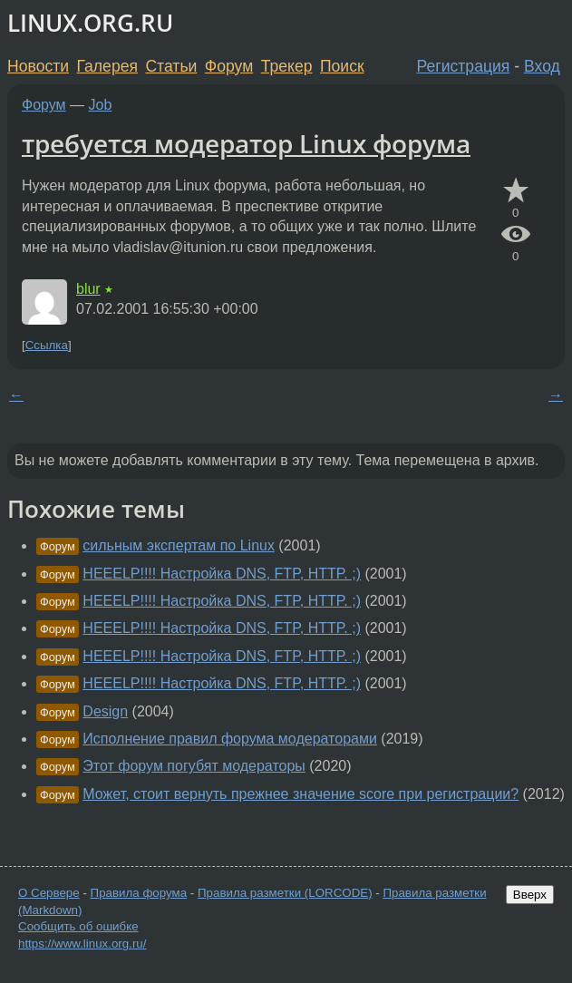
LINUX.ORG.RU (90, 23)
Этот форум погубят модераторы (193, 766)
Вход (542, 66)
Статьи (171, 66)
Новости (38, 66)
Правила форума (139, 893)
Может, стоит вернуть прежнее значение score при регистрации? (300, 794)
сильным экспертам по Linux (178, 545)
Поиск (342, 66)
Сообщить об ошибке (78, 926)
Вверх (530, 894)
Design (105, 711)
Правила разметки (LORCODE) (285, 893)
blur (88, 289)
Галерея (107, 66)
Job (100, 104)
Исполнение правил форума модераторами (229, 738)
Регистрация (463, 66)
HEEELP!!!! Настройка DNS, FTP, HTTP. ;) (221, 573)
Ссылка (46, 345)
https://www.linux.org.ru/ (82, 943)
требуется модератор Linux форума (246, 143)
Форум (229, 66)
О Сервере (49, 893)
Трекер (287, 66)
